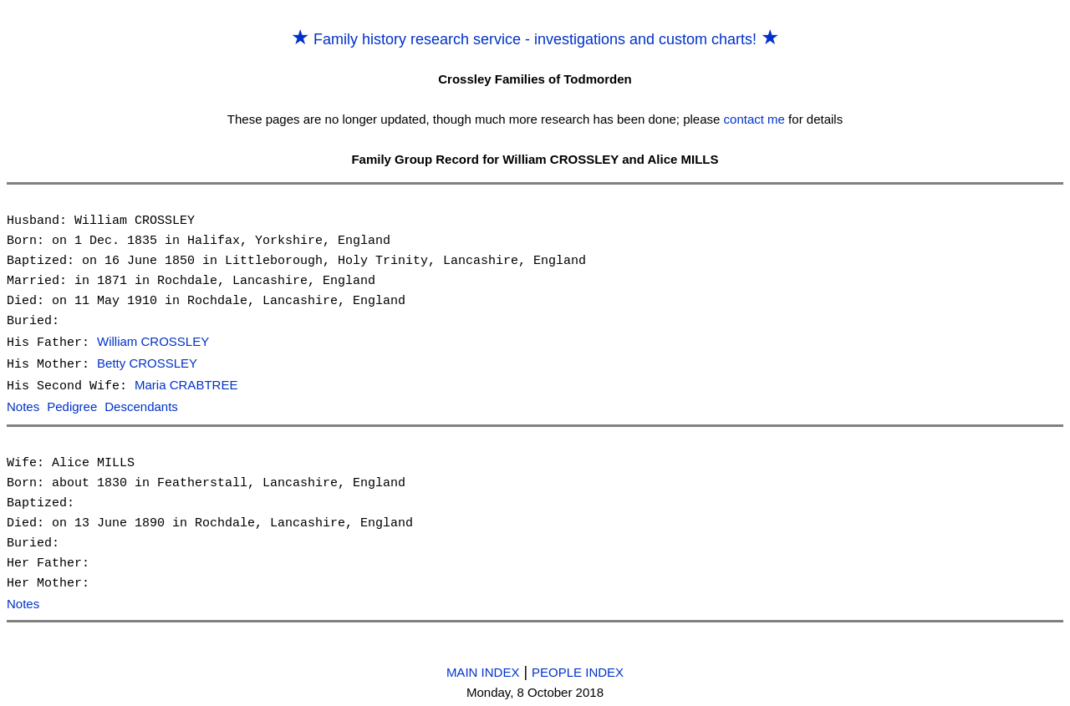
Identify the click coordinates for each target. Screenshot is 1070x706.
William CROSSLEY (153, 342)
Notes (23, 405)
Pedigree (72, 405)
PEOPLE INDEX (578, 669)
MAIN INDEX (483, 669)
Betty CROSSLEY (147, 363)
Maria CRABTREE (186, 384)
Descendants (141, 405)
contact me (754, 119)
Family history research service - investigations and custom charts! (535, 39)
